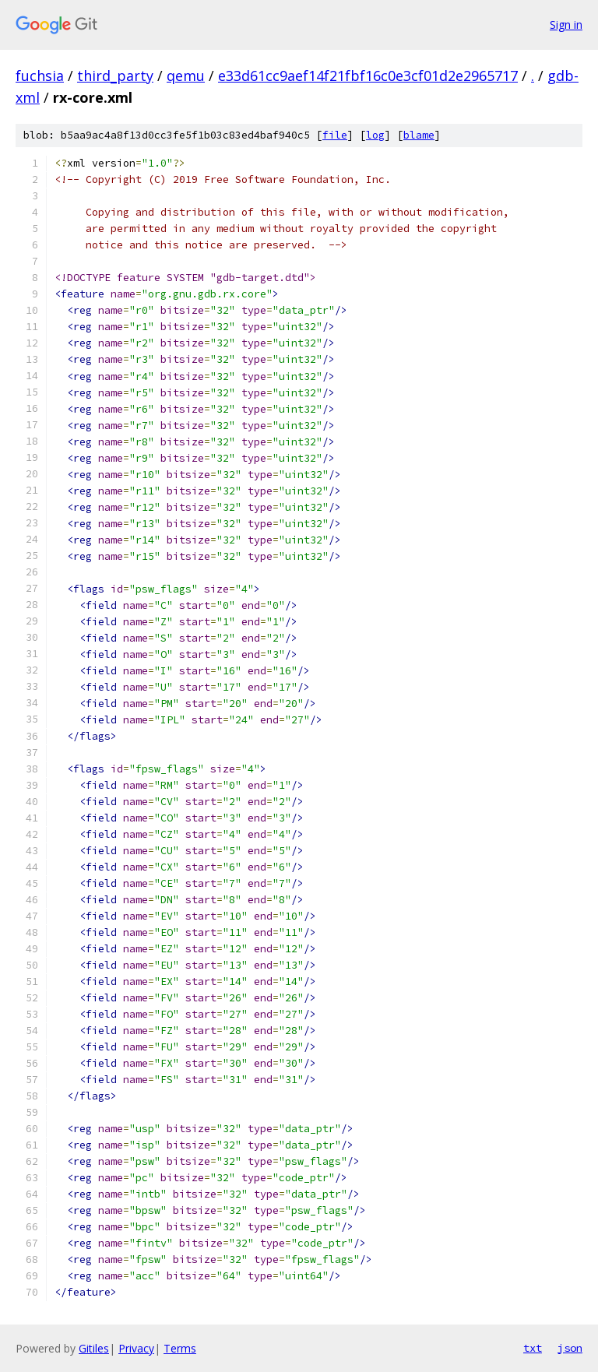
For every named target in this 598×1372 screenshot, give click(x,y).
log (375, 135)
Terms (180, 1348)
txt (532, 1348)
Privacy (136, 1348)
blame (418, 135)
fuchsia (40, 75)
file (334, 135)
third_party (115, 75)
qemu (186, 75)
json (570, 1348)
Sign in (566, 24)
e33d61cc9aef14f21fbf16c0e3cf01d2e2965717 (368, 75)
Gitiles (94, 1348)
